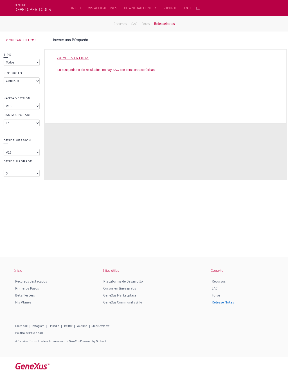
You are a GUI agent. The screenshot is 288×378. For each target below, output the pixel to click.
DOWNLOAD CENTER (140, 8)
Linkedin (54, 326)
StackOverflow (101, 326)
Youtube (82, 326)
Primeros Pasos (27, 288)
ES (198, 8)
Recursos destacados (31, 281)
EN (186, 8)
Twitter (68, 326)
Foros (146, 23)
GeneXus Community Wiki (122, 302)
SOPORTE (170, 8)
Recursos (120, 23)
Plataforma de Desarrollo (123, 281)
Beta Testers (25, 295)
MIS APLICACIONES (102, 8)
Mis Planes (23, 302)
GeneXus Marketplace (119, 295)
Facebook (21, 326)
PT (192, 8)
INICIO (76, 8)
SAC (134, 23)
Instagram (38, 326)
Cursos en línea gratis (119, 288)
